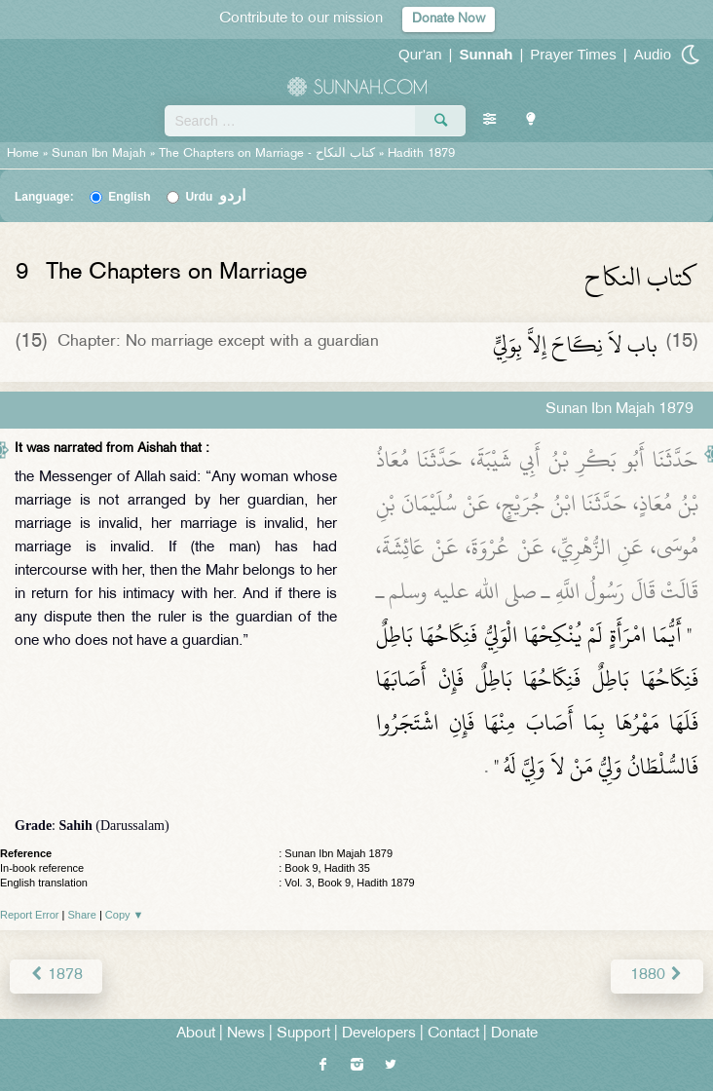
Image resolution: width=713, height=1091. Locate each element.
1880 (657, 975)
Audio (652, 54)
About (195, 1034)
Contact (453, 1034)
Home (23, 154)
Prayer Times (573, 54)
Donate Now (448, 19)
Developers (379, 1034)
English (129, 197)
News (246, 1034)
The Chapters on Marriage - (269, 154)
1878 (56, 975)
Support (303, 1034)
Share (82, 915)
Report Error (29, 915)
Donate (514, 1034)
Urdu (215, 197)
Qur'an (420, 54)
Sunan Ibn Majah (99, 154)
